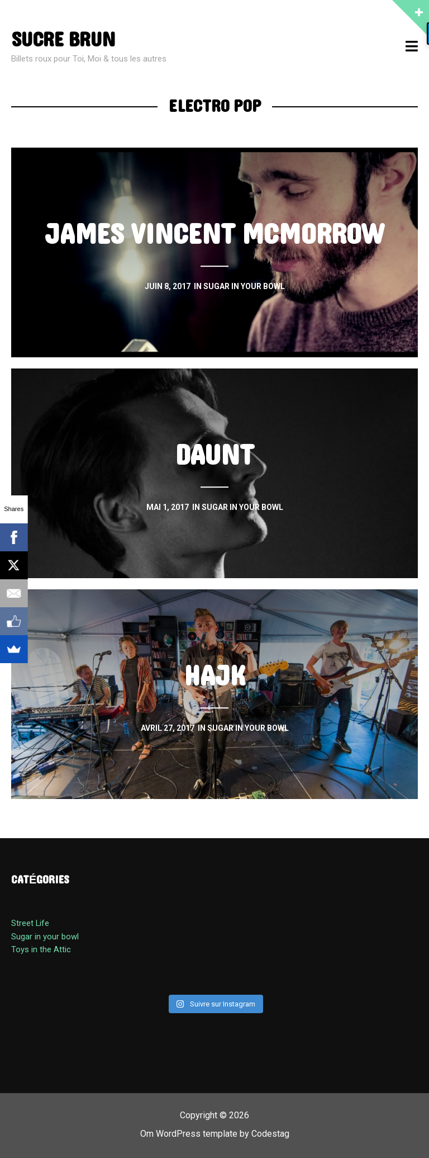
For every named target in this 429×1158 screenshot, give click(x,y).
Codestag (270, 1133)
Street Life (30, 923)
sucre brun (63, 40)
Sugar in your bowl (45, 937)
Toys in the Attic (41, 949)
